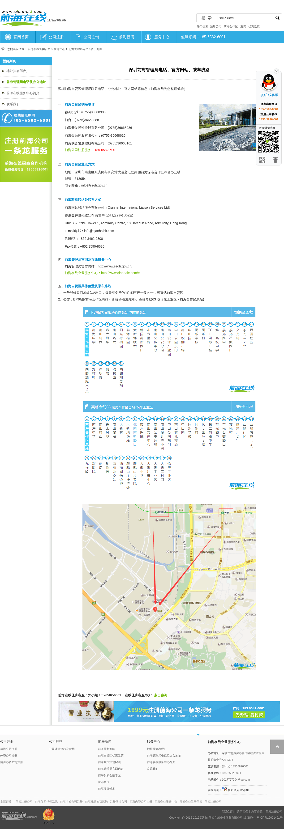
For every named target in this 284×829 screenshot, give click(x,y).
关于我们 (242, 811)
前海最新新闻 (106, 749)
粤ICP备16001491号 (270, 817)
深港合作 (103, 782)
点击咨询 (160, 695)
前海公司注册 (8, 749)
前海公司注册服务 (78, 150)
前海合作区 (231, 26)
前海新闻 (126, 37)
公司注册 (56, 37)
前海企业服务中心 (166, 801)
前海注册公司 (24, 801)
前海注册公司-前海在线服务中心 (33, 18)
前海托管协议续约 (96, 801)
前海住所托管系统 (46, 801)
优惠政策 (254, 26)
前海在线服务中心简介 (22, 93)
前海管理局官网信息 (111, 768)
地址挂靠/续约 (16, 71)
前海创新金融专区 (109, 775)
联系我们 (13, 104)
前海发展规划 (106, 788)
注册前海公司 (118, 801)
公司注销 (91, 37)
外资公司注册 (8, 755)
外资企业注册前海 (191, 801)
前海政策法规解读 (109, 762)
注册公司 (215, 26)
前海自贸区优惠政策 (111, 755)
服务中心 (161, 37)
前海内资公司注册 (140, 801)
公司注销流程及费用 (62, 749)
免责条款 (256, 811)
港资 (243, 26)
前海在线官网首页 (39, 49)
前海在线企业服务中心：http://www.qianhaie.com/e (102, 273)
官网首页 (21, 37)
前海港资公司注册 (11, 762)
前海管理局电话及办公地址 (86, 49)
